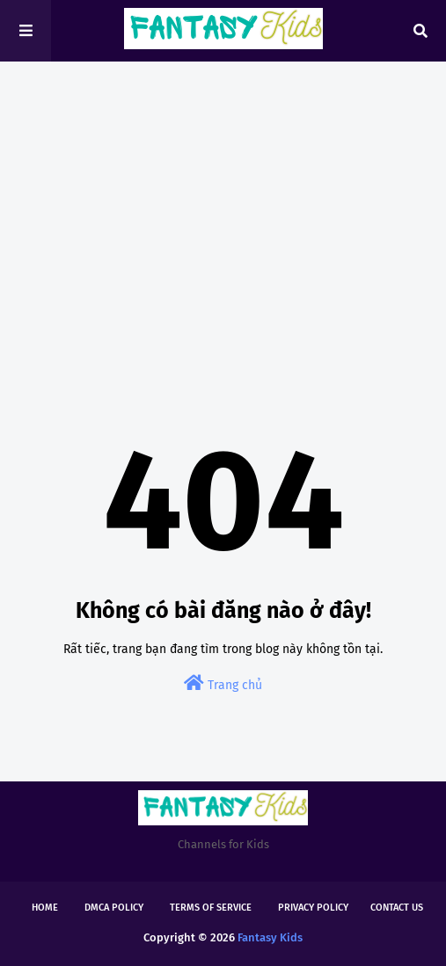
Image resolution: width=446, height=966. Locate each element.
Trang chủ (223, 683)
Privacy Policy (313, 907)
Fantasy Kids (270, 937)
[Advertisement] (223, 211)
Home (45, 907)
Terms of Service (211, 907)
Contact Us (396, 907)
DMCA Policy (113, 907)
